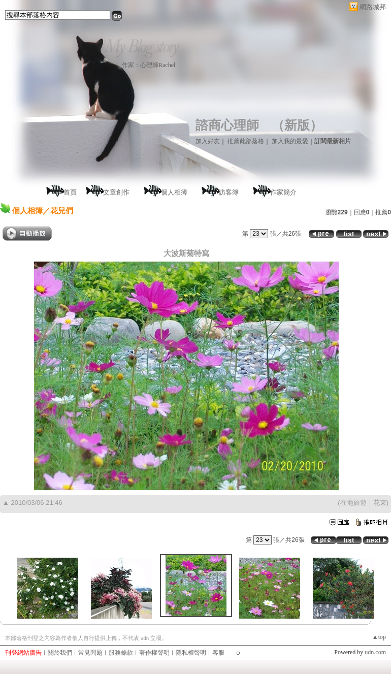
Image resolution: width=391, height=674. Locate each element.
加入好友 (208, 141)
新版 (297, 125)
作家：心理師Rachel (148, 65)
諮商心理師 (227, 125)
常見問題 (90, 652)
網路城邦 (373, 7)
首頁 (70, 192)
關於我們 (60, 652)
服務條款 (121, 652)
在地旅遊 (353, 502)
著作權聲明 (154, 652)
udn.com (375, 652)
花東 (379, 502)
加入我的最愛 (290, 141)
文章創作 (116, 192)
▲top (379, 636)
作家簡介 (283, 192)
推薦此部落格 (245, 141)
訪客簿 (229, 192)
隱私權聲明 (191, 652)
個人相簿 (174, 192)
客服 (218, 652)
